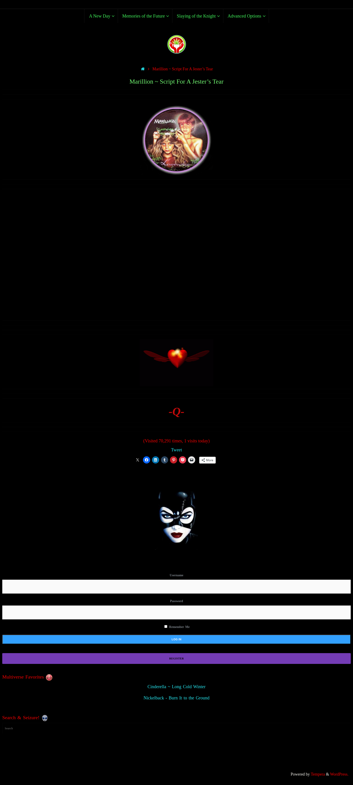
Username (176, 575)
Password (176, 601)
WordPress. (339, 774)
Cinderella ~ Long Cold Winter (176, 686)
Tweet (176, 449)
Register (176, 658)
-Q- (176, 411)
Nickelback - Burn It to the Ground (176, 697)
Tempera (318, 774)
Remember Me (177, 627)
